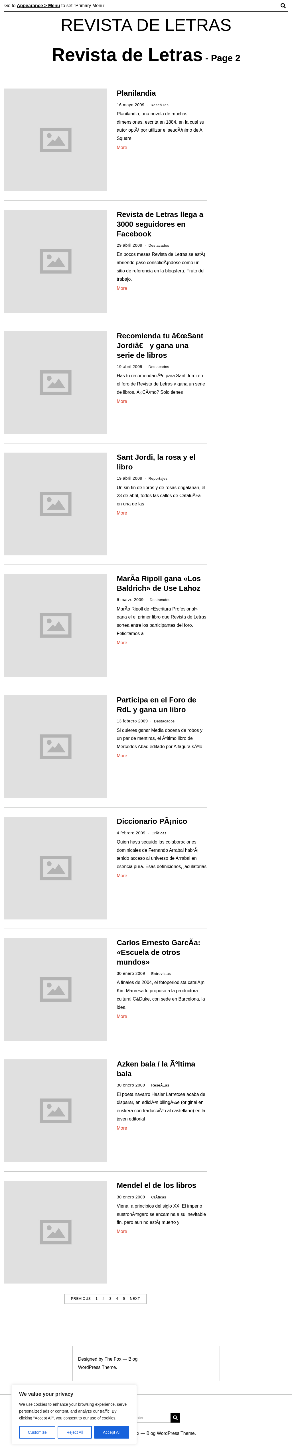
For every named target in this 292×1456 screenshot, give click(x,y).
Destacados (160, 245)
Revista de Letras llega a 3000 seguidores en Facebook (160, 224)
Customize (37, 1432)
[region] (74, 1415)
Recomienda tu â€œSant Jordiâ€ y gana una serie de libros (160, 346)
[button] (175, 1418)
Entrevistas (162, 973)
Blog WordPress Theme (170, 1433)
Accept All (111, 1432)
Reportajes (159, 478)
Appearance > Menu (38, 5)
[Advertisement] (253, 176)
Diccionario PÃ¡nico (152, 821)
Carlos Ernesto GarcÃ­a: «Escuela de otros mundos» (158, 952)
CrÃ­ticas (160, 833)
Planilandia (136, 93)
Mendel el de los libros (156, 1185)
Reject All (74, 1432)
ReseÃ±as (161, 105)
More (122, 147)
